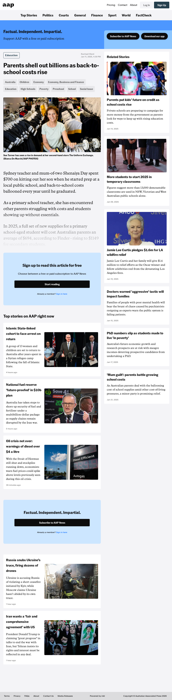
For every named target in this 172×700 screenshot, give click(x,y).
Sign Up (161, 5)
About (133, 5)
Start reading (52, 284)
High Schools (28, 89)
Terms (7, 696)
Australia (10, 82)
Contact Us (48, 696)
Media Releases (65, 696)
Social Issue (86, 89)
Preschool (58, 89)
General (80, 15)
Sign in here (61, 294)
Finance (97, 15)
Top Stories (28, 15)
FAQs (26, 696)
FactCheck (144, 15)
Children (24, 82)
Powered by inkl (97, 696)
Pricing (111, 5)
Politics (47, 15)
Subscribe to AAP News (123, 36)
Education (11, 55)
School (72, 89)
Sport (112, 15)
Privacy (17, 696)
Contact (122, 5)
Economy (38, 82)
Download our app (154, 36)
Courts (64, 15)
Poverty (44, 89)
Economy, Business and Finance (66, 82)
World (126, 15)
